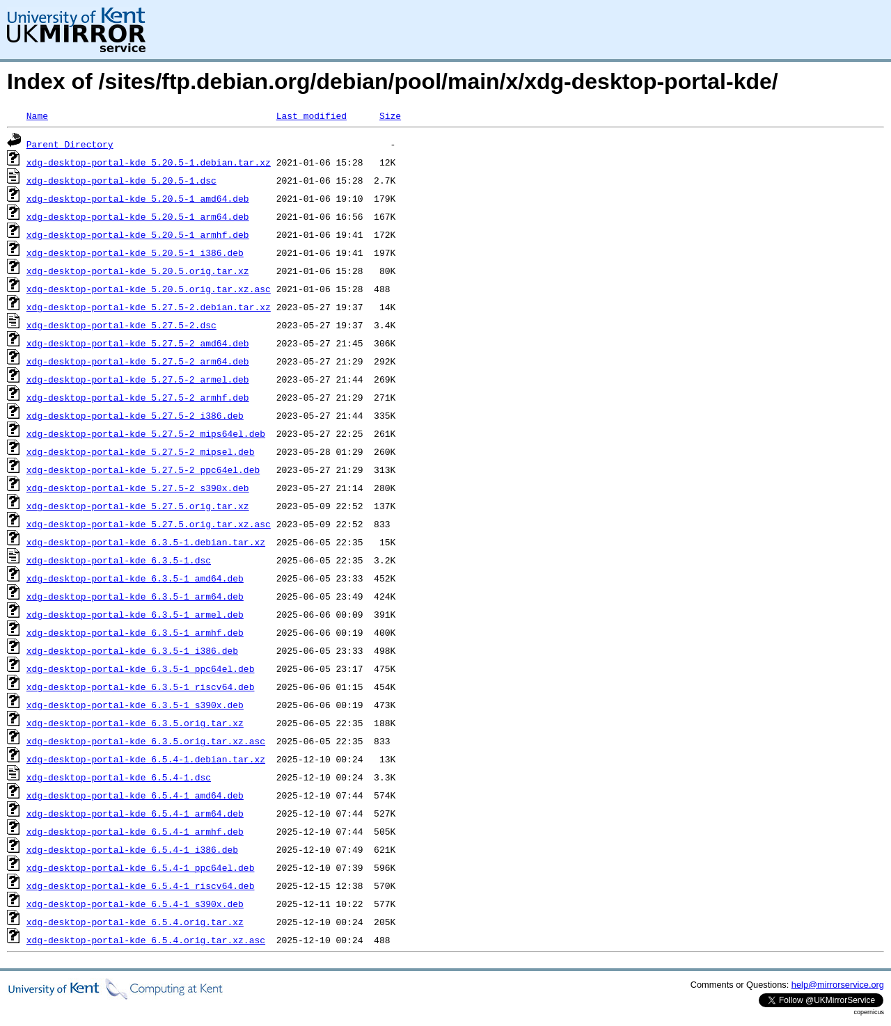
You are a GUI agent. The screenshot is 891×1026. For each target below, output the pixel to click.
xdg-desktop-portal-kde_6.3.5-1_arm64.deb (135, 596)
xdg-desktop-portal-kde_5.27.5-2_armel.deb (137, 379)
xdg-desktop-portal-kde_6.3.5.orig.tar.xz (135, 722)
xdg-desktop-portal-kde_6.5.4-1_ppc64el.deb (140, 867)
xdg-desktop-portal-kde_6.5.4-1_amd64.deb (135, 795)
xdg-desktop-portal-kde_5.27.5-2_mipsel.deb (140, 451)
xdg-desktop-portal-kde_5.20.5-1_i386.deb (135, 252)
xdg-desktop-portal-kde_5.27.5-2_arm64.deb (137, 361)
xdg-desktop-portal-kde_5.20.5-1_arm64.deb (137, 216)
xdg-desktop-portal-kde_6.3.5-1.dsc (118, 560)
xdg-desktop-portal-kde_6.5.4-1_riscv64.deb (140, 885)
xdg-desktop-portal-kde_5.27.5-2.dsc (121, 325)
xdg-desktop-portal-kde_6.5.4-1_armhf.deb (135, 831)
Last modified (311, 115)
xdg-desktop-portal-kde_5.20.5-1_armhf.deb (137, 234)
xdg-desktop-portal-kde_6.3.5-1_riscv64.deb (140, 686)
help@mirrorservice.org (837, 984)
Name (37, 115)
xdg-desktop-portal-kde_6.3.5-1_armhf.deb (135, 632)
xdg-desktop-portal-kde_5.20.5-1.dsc (121, 180)
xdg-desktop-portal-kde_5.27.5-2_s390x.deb (137, 487)
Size (390, 115)
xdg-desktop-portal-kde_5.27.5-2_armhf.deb (137, 397)
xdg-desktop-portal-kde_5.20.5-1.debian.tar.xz (148, 162)
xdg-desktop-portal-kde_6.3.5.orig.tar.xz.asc (145, 741)
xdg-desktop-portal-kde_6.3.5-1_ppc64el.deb (140, 668)
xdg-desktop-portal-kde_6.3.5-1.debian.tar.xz (145, 542)
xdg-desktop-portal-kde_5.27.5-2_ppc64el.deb (143, 469)
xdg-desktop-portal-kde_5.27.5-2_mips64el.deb (145, 433)
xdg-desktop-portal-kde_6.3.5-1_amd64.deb (135, 578)
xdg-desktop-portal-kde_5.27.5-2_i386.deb (135, 415)
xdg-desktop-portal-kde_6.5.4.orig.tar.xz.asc (145, 939)
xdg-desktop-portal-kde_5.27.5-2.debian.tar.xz (148, 306)
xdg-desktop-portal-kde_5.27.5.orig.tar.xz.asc (148, 524)
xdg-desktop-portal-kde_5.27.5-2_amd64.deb (137, 343)
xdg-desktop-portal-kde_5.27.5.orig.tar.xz (137, 505)
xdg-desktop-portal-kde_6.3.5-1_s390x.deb (135, 704)
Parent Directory (69, 144)
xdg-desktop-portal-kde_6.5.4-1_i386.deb (132, 849)
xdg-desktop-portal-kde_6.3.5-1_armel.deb (135, 614)
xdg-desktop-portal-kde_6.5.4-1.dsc (118, 777)
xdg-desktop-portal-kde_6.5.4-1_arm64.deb (135, 813)
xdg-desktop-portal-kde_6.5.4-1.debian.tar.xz (145, 759)
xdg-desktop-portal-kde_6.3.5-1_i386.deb (132, 650)
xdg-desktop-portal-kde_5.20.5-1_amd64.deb (137, 198)
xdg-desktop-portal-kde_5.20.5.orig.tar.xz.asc (148, 288)
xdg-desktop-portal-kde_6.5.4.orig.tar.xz (135, 921)
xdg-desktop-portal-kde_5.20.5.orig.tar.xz (137, 270)
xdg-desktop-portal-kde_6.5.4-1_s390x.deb (135, 903)
